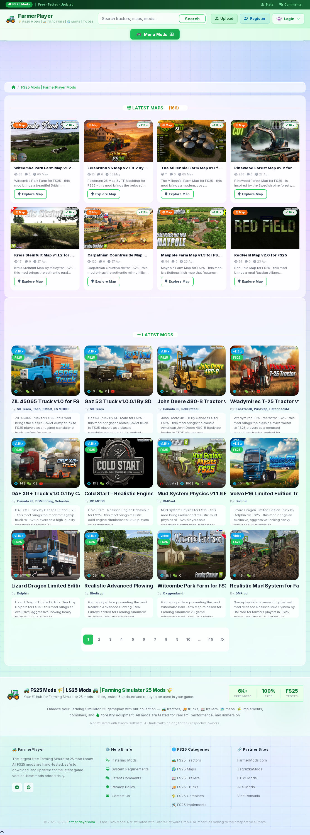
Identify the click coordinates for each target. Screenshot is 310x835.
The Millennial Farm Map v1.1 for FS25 (192, 168)
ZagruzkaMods (249, 769)
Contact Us (118, 796)
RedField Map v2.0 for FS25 (260, 255)
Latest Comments (123, 778)
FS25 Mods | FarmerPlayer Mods (48, 87)
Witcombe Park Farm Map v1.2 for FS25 (45, 168)
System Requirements (127, 769)
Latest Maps (155, 108)
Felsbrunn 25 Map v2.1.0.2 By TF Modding (118, 168)
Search (192, 18)
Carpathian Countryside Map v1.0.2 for (118, 255)
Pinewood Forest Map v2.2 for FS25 (265, 168)
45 (210, 639)
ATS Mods (246, 787)
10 (188, 639)
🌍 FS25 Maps (184, 769)
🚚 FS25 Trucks (185, 787)
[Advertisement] (154, 61)
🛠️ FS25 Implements (189, 805)
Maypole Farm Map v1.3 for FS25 (192, 255)
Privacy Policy (120, 787)
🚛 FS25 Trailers (186, 778)
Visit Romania (248, 796)
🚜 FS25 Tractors (186, 760)
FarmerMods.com (252, 760)
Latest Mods (155, 334)
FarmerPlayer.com (81, 822)
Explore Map (30, 194)
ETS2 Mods (247, 778)
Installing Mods (121, 760)
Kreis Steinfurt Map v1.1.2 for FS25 (45, 255)
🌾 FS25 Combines (188, 796)
